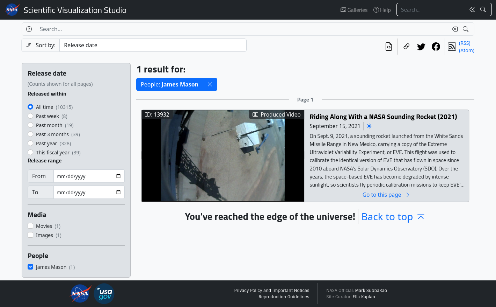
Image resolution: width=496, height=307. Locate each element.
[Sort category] (153, 45)
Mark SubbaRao (371, 290)
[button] (210, 84)
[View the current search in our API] (389, 47)
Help (382, 10)
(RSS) (464, 43)
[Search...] (431, 9)
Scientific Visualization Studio (75, 10)
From (39, 176)
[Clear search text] (470, 9)
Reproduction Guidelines (283, 297)
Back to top (393, 216)
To (35, 192)
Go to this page (387, 194)
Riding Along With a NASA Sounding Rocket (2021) (383, 116)
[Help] (29, 29)
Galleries (354, 10)
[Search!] (484, 9)
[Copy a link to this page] (407, 46)
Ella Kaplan (364, 297)
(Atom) (466, 50)
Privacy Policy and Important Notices (271, 290)
